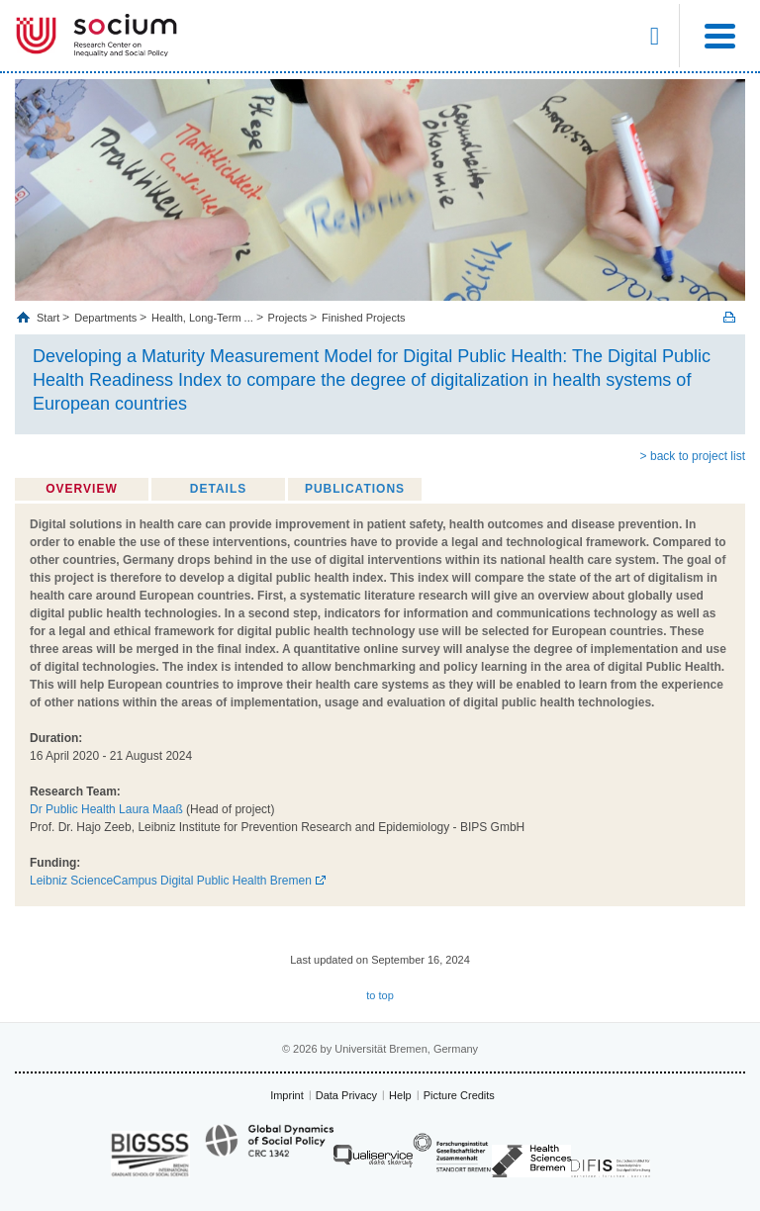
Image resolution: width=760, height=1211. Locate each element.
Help (400, 1095)
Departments (105, 318)
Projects (288, 318)
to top (380, 995)
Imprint (287, 1095)
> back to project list (692, 456)
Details (218, 489)
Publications (355, 489)
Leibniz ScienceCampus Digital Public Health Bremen (171, 880)
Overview (81, 489)
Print (729, 317)
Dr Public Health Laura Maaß (106, 809)
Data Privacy (346, 1095)
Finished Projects (363, 318)
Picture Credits (459, 1095)
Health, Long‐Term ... (202, 318)
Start (49, 318)
